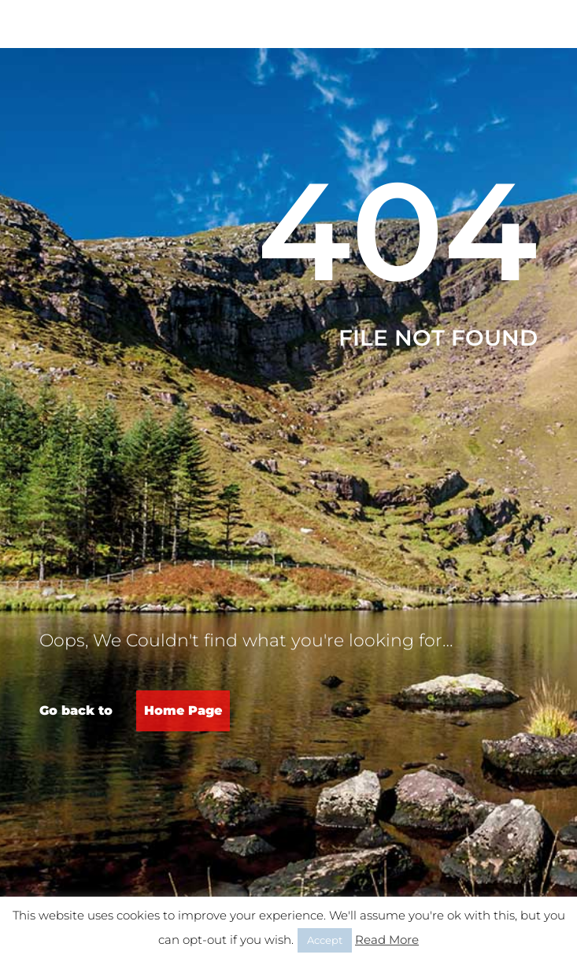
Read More (387, 939)
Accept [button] (324, 940)
